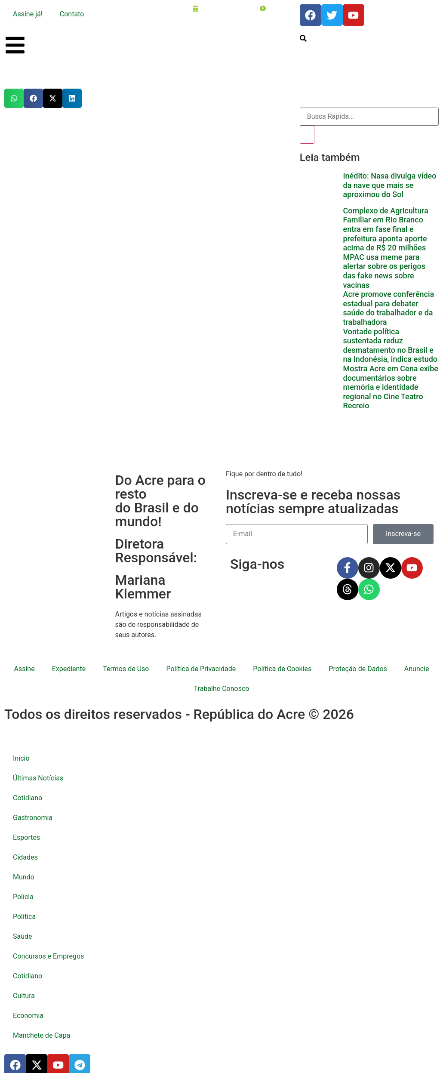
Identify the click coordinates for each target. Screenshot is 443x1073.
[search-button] (303, 39)
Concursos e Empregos (48, 949)
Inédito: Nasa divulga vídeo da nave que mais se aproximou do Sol (389, 185)
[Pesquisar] (307, 135)
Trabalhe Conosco (221, 682)
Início (21, 751)
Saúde (22, 929)
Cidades (25, 850)
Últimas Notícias (38, 771)
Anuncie (416, 662)
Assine (24, 662)
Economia (28, 1009)
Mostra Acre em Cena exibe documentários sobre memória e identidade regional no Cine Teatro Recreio (390, 380)
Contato (72, 14)
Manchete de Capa (41, 1028)
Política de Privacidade (201, 662)
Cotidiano (27, 791)
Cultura (24, 989)
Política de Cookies (282, 662)
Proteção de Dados (358, 662)
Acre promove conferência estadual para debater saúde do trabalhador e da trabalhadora (388, 301)
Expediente (69, 662)
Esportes (26, 830)
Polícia (23, 890)
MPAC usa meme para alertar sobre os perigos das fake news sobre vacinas (384, 264)
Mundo (23, 870)
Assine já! (28, 14)
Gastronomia (32, 811)
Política (24, 910)
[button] (14, 98)
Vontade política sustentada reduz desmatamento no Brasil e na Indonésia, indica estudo (390, 338)
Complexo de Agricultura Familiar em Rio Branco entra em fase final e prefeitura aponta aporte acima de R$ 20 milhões (385, 222)
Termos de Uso (126, 662)
